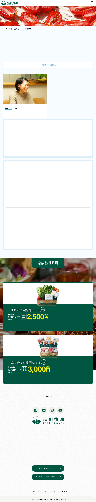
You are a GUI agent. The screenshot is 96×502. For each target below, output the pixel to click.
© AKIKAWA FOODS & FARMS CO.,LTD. (41, 499)
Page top (49, 396)
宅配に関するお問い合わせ (45, 477)
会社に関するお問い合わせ (45, 468)
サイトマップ (34, 491)
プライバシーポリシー (50, 491)
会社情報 (63, 491)
